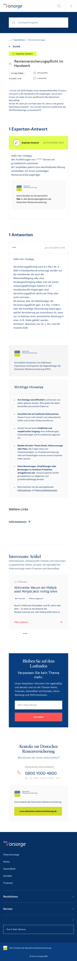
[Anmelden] (38, 717)
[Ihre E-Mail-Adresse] (38, 705)
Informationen (24, 490)
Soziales (7, 875)
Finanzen (8, 882)
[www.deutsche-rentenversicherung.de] (38, 811)
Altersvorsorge (11, 854)
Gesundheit (9, 868)
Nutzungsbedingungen (46, 490)
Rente (6, 861)
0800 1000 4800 (41, 773)
